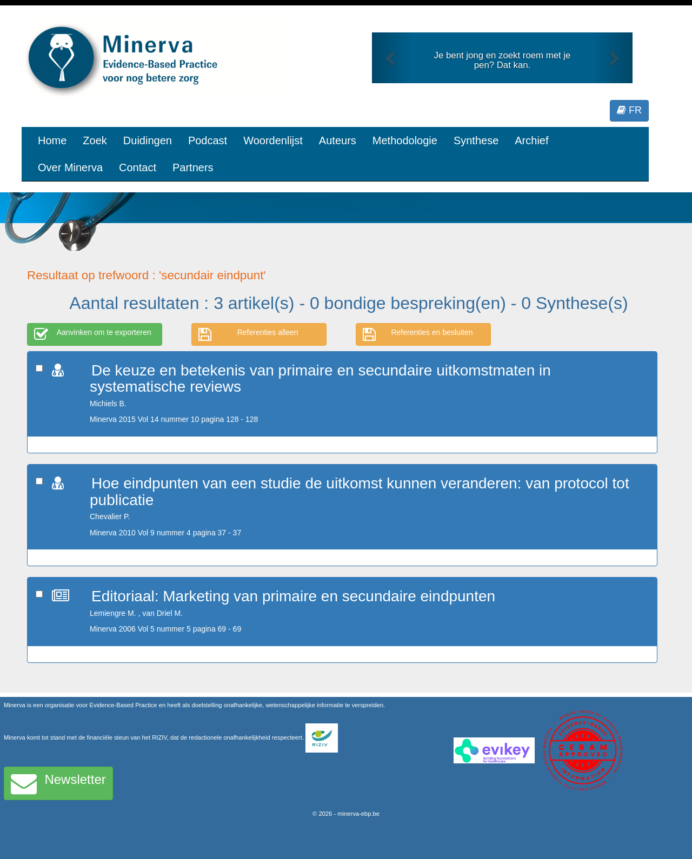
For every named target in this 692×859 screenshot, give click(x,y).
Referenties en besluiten (418, 334)
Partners (193, 167)
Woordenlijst (273, 140)
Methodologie (404, 140)
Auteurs (337, 140)
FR (629, 110)
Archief (531, 140)
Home (52, 140)
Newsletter (58, 783)
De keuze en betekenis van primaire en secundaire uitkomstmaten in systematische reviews (320, 378)
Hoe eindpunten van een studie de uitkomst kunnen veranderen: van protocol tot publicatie (359, 491)
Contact (137, 167)
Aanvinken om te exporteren (92, 334)
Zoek (95, 140)
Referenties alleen (248, 334)
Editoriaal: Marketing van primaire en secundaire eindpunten (293, 596)
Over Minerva (70, 167)
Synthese (476, 140)
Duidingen (147, 140)
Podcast (207, 140)
